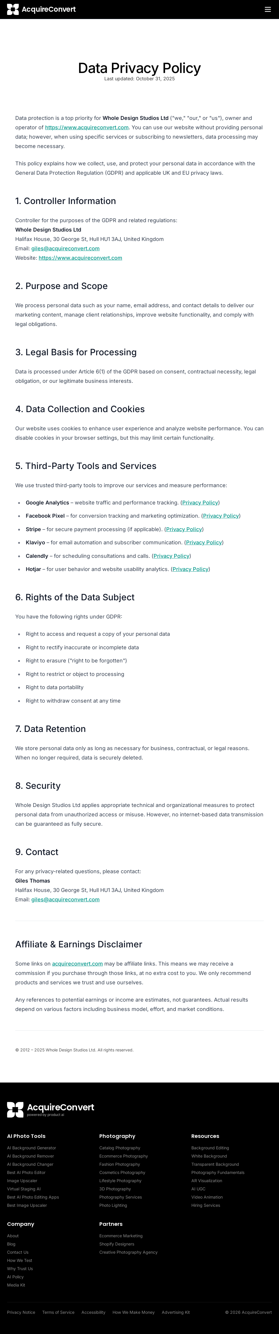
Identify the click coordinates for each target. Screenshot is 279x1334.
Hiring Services (205, 1205)
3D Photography (115, 1188)
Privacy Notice (21, 1312)
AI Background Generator (31, 1147)
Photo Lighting (113, 1205)
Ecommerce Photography (123, 1155)
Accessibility (93, 1312)
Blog (11, 1243)
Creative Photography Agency (128, 1252)
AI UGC (198, 1188)
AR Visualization (206, 1180)
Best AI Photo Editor (26, 1172)
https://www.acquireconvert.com (87, 127)
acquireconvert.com (77, 964)
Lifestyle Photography (120, 1180)
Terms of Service (58, 1312)
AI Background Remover (30, 1155)
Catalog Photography (119, 1147)
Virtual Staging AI (24, 1188)
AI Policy (15, 1276)
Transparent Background (215, 1164)
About (13, 1235)
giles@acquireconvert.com (65, 248)
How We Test (19, 1260)
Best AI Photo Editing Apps (33, 1196)
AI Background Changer (30, 1164)
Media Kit (16, 1284)
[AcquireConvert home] (41, 9)
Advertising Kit (176, 1312)
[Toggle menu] (268, 9)
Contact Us (17, 1252)
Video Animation (207, 1196)
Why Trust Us (20, 1268)
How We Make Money (134, 1312)
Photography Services (120, 1196)
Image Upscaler (22, 1180)
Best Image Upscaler (27, 1205)
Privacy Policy (200, 502)
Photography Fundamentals (217, 1172)
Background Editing (210, 1147)
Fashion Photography (119, 1164)
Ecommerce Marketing (121, 1235)
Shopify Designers (116, 1243)
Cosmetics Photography (122, 1172)
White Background (209, 1155)
